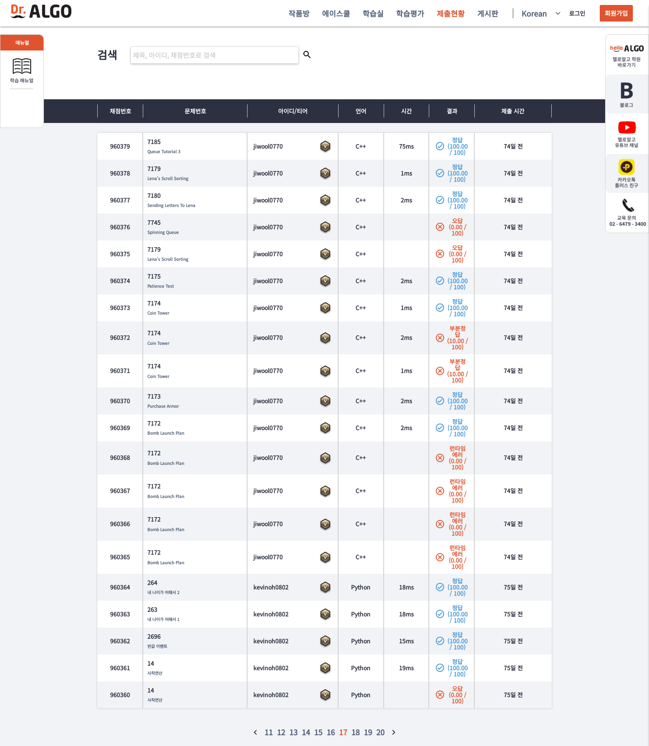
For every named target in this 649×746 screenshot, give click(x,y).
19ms (406, 668)
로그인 (577, 13)
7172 (154, 423)
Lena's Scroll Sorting (167, 178)
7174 (154, 303)
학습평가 (410, 13)
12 (281, 732)
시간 (406, 111)
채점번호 (120, 111)
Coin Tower (158, 313)
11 (268, 732)
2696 (154, 636)
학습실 (373, 13)
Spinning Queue (163, 232)
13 (293, 732)
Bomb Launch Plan (165, 433)
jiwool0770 (268, 146)
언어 (361, 111)
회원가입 (616, 13)
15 (318, 732)
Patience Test (160, 286)
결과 (452, 111)
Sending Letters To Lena (171, 205)
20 (380, 732)
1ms (406, 173)
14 (150, 663)
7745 (154, 222)
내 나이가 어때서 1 (163, 619)
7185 (154, 141)
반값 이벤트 (157, 646)
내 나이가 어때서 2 (163, 592)
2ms (406, 200)
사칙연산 (154, 673)
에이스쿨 (336, 13)
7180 (154, 195)
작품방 (299, 13)
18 (355, 732)
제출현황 (451, 13)
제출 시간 (512, 111)
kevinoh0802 (270, 587)
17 (343, 732)
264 (152, 582)
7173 (154, 396)
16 (331, 732)
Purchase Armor (163, 406)
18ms (406, 587)
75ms (406, 146)
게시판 (487, 13)
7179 (154, 168)
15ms (406, 641)
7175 (154, 276)
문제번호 (195, 111)
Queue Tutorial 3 (163, 151)
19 (368, 732)
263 (152, 609)
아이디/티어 (293, 111)
